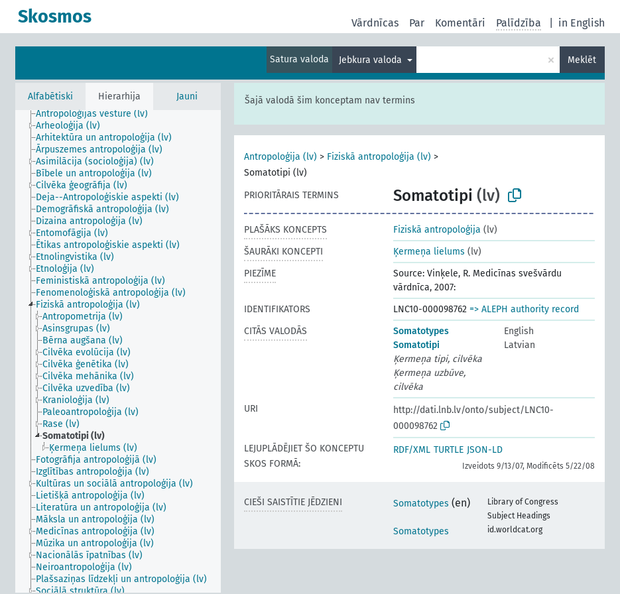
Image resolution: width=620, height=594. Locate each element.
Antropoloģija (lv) (280, 156)
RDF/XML (411, 449)
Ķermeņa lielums (429, 251)
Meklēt (582, 60)
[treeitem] (97, 114)
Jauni (187, 96)
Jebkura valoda (371, 60)
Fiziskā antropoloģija (437, 229)
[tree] (118, 351)
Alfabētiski (50, 96)
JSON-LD (485, 449)
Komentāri (460, 23)
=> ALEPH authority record (524, 309)
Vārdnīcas (375, 23)
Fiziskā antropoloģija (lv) (379, 156)
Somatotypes (421, 331)
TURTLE (449, 449)
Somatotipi (416, 345)
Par (416, 23)
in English (581, 23)
